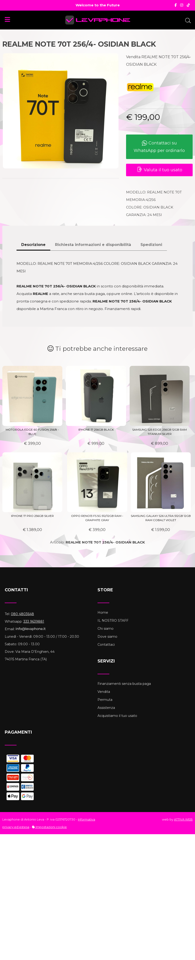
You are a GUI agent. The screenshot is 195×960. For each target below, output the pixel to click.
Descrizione (33, 244)
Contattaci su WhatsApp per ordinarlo (159, 146)
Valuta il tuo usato (159, 170)
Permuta (105, 700)
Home (103, 612)
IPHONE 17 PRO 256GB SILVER (32, 516)
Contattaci (106, 644)
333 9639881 (33, 621)
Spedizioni (151, 244)
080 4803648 (22, 614)
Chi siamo (106, 628)
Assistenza (106, 708)
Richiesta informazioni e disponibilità (93, 244)
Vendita (104, 692)
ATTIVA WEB (183, 819)
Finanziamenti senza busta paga (124, 684)
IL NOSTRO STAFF (113, 620)
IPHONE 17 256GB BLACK (96, 429)
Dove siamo (107, 636)
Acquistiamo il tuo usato (117, 716)
